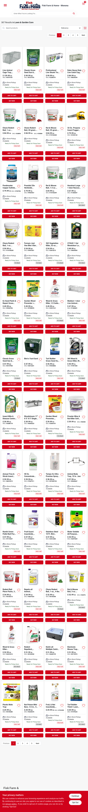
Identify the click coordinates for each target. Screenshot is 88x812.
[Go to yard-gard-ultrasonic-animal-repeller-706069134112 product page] (33, 363)
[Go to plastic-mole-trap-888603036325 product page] (11, 709)
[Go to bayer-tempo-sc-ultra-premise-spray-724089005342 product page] (54, 479)
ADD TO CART (12, 95)
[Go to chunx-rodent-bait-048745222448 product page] (54, 594)
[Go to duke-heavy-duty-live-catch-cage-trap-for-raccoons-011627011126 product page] (76, 75)
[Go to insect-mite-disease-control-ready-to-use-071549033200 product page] (11, 421)
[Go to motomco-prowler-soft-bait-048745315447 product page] (76, 421)
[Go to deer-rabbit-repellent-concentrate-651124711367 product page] (33, 479)
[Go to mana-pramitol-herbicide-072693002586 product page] (33, 190)
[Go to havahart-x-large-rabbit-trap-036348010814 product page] (11, 75)
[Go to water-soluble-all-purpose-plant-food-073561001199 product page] (76, 536)
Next (83, 35)
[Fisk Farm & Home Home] (30, 6)
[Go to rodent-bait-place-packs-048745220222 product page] (11, 594)
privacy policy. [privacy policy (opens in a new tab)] (11, 804)
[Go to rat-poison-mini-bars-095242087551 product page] (33, 709)
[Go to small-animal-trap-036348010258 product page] (33, 421)
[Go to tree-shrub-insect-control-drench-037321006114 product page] (11, 479)
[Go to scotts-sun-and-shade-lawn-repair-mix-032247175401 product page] (11, 306)
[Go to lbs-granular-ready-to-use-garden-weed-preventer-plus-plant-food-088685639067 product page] (33, 306)
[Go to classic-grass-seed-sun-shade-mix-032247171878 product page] (33, 75)
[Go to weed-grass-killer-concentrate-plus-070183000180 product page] (54, 306)
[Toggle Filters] (85, 28)
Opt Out (75, 802)
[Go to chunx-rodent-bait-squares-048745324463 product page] (11, 248)
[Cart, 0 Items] (83, 4)
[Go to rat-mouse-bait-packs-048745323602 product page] (76, 594)
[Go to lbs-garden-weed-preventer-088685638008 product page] (54, 421)
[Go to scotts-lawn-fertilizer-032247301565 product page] (76, 709)
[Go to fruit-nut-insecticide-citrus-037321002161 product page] (54, 709)
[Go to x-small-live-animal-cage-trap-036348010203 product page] (54, 652)
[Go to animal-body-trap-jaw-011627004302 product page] (76, 479)
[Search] (74, 13)
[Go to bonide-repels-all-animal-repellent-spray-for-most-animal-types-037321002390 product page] (33, 594)
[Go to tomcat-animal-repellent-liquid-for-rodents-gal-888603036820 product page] (33, 652)
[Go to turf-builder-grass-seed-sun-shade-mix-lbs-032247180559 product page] (54, 363)
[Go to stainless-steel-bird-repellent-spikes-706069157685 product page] (54, 536)
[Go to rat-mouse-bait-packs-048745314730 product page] (54, 132)
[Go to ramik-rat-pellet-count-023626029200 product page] (11, 536)
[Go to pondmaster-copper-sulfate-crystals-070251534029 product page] (11, 190)
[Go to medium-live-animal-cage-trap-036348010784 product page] (76, 306)
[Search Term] (44, 13)
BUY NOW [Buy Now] (12, 101)
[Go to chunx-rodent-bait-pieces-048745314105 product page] (33, 132)
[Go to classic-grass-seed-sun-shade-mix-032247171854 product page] (11, 363)
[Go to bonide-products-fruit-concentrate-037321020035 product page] (33, 536)
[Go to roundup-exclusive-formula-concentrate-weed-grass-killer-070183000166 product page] (11, 652)
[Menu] (5, 5)
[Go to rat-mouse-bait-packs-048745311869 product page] (54, 190)
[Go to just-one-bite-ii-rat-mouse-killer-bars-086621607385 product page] (33, 248)
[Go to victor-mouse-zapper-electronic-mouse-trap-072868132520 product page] (76, 652)
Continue (75, 796)
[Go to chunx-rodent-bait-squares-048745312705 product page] (11, 132)
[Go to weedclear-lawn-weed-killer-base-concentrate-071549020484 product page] (76, 248)
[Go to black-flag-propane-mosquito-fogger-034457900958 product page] (76, 132)
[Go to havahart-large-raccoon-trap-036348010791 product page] (76, 190)
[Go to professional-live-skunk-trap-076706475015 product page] (54, 75)
